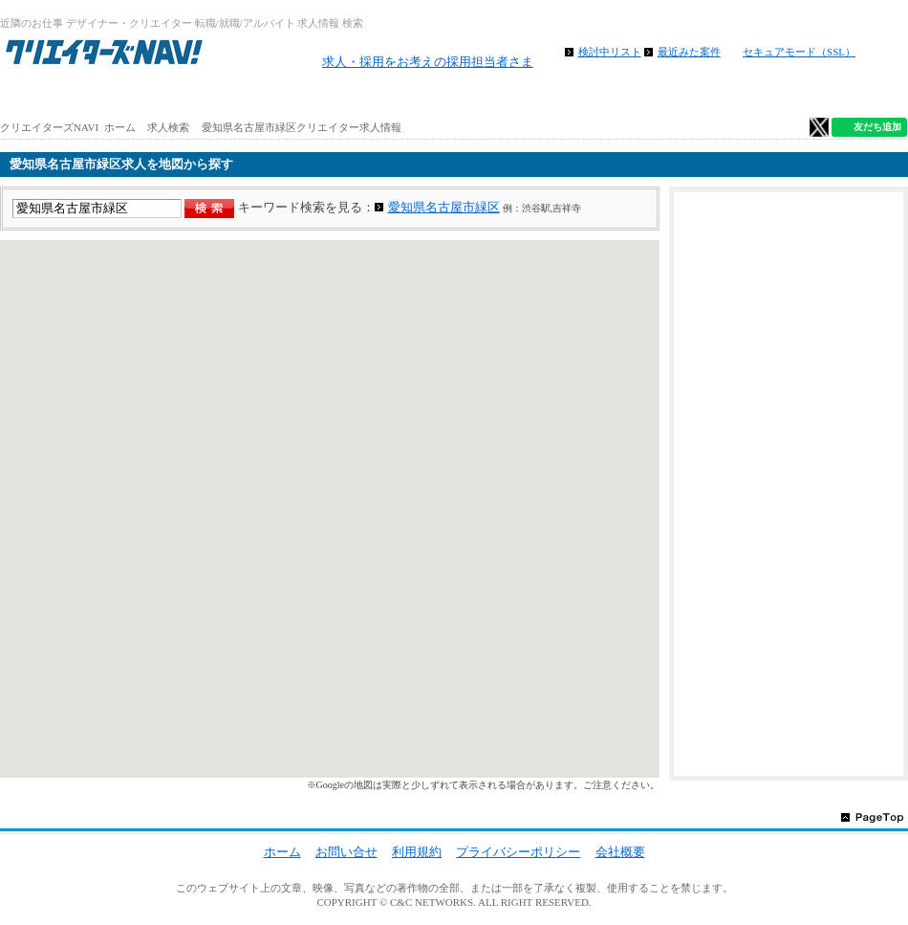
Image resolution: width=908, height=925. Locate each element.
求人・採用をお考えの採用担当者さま (427, 62)
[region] (329, 509)
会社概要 (620, 852)
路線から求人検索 (377, 95)
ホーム (75, 95)
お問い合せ (346, 852)
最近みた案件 (689, 51)
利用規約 (417, 852)
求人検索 (168, 127)
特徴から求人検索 (679, 95)
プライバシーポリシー (518, 852)
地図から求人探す (528, 95)
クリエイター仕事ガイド (831, 95)
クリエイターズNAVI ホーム (68, 127)
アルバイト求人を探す (226, 95)
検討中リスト (609, 51)
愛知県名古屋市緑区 (444, 207)
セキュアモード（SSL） (799, 51)
